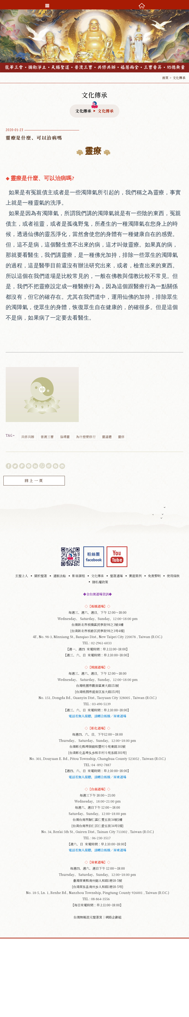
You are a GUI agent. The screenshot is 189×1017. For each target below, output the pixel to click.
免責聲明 (154, 575)
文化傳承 (97, 575)
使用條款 (173, 575)
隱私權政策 (100, 582)
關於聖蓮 (40, 575)
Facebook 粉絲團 (93, 556)
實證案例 (135, 575)
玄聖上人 (21, 575)
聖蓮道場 (116, 575)
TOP (94, 1013)
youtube (117, 556)
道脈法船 (59, 575)
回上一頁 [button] (34, 480)
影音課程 (78, 575)
